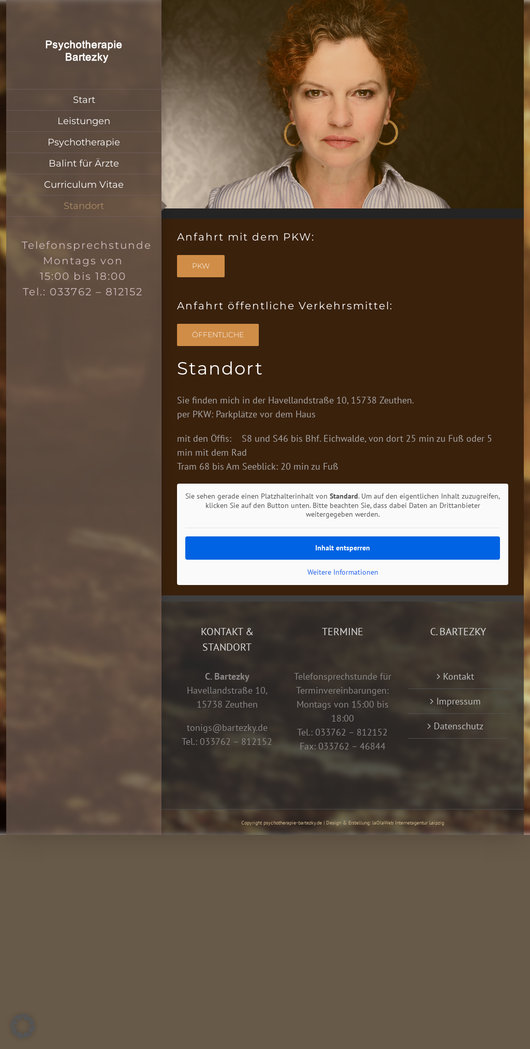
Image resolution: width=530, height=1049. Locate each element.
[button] (23, 1026)
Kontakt (458, 676)
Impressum (458, 701)
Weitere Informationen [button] (342, 571)
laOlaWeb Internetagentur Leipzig (408, 822)
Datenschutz (458, 726)
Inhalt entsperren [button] (342, 547)
